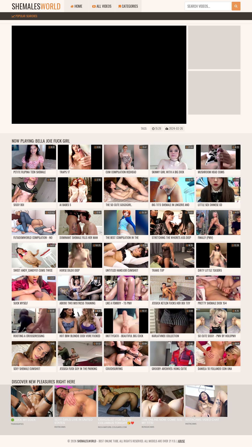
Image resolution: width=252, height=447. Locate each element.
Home (76, 6)
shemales (36, 6)
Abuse (181, 441)
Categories (128, 6)
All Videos (101, 6)
